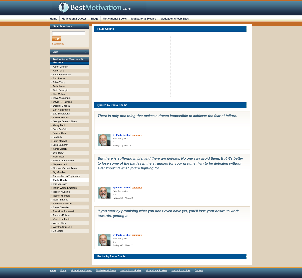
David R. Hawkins (62, 102)
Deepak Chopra (61, 105)
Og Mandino (59, 172)
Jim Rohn (58, 137)
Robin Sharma (60, 199)
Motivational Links (181, 270)
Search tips (58, 43)
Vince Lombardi (61, 219)
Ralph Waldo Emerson (65, 188)
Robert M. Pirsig (61, 195)
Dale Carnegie (60, 90)
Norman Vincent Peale (65, 168)
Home (53, 18)
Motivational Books (115, 18)
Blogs (94, 18)
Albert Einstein (60, 66)
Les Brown (58, 152)
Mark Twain (59, 156)
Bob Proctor (59, 78)
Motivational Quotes (74, 18)
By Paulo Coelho (121, 135)
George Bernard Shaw (65, 121)
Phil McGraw (60, 184)
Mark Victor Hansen (63, 160)
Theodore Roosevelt (64, 211)
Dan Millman (59, 94)
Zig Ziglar (58, 231)
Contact (199, 270)
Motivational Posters (156, 270)
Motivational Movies (143, 18)
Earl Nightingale (61, 109)
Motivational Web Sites (175, 18)
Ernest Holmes (61, 117)
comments (137, 135)
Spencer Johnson (62, 203)
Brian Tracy (59, 82)
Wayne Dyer (59, 223)
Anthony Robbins (62, 74)
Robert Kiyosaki (61, 191)
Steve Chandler (61, 207)
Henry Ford (59, 125)
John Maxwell (60, 141)
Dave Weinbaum (62, 98)
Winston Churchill (62, 227)
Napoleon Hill (60, 164)
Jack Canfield (60, 129)
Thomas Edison (61, 215)
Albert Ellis (58, 70)
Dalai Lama (59, 86)
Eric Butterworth (61, 113)
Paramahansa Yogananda (67, 176)
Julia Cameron (60, 145)
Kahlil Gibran (60, 148)
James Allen (59, 133)
